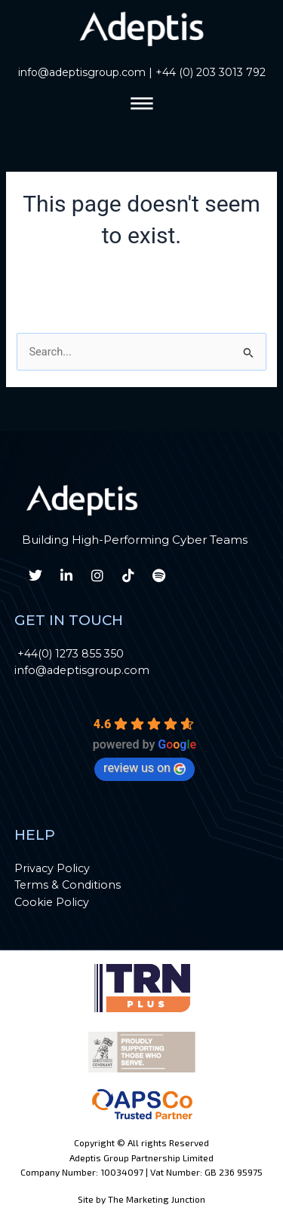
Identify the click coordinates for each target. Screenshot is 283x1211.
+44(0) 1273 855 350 (70, 653)
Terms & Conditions (67, 885)
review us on (144, 768)
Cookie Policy (51, 902)
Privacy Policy (52, 868)
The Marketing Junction (156, 1199)
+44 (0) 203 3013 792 (210, 72)
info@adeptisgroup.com (82, 72)
